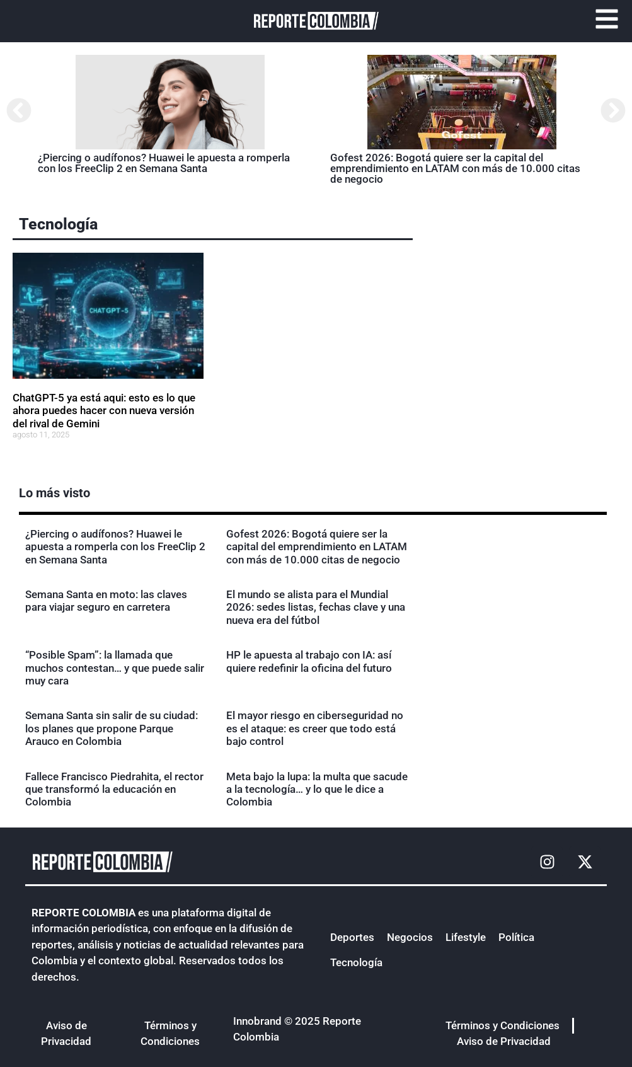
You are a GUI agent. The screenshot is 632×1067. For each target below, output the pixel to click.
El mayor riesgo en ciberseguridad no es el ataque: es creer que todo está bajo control (314, 728)
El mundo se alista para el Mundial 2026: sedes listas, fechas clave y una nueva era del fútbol (315, 607)
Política (516, 937)
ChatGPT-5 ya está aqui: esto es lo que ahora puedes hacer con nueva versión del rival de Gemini (104, 410)
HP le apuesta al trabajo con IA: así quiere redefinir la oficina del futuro (309, 661)
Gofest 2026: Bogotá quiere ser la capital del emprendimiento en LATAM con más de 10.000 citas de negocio (455, 168)
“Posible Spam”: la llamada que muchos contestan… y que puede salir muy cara (114, 668)
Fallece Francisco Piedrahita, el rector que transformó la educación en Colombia (114, 789)
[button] (19, 110)
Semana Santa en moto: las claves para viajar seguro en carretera (106, 600)
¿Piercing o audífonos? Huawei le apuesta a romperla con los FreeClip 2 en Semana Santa (164, 163)
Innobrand (257, 1021)
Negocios (410, 937)
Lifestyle (465, 937)
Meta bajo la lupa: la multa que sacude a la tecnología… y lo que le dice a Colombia (317, 789)
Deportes (352, 937)
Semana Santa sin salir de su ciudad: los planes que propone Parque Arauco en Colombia (111, 728)
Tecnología (58, 224)
